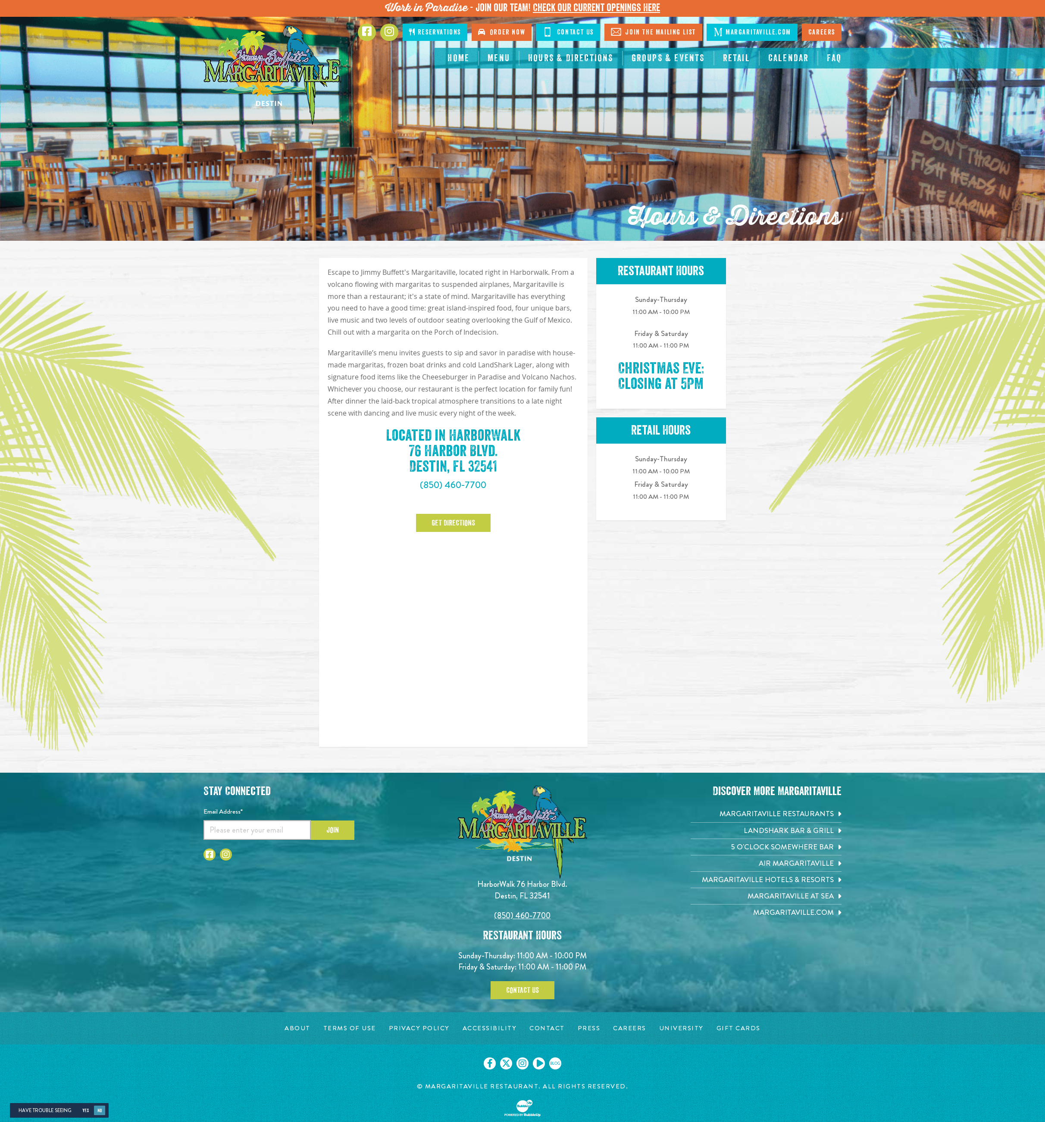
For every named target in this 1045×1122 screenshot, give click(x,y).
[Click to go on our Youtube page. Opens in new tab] (539, 1063)
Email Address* (223, 811)
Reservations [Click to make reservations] (435, 32)
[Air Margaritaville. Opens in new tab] (766, 863)
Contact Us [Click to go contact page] (568, 32)
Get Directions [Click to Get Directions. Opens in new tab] (453, 523)
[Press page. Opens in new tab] (589, 1028)
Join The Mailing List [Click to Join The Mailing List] (653, 32)
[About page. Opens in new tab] (297, 1028)
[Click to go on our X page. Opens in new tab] (506, 1063)
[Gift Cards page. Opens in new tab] (738, 1028)
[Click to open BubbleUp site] (522, 1108)
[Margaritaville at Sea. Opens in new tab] (766, 896)
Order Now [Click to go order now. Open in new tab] (501, 32)
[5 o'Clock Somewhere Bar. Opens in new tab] (766, 847)
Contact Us (522, 990)
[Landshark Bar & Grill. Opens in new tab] (766, 831)
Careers (821, 32)
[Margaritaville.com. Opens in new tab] (766, 912)
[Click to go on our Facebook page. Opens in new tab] (490, 1063)
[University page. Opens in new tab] (681, 1028)
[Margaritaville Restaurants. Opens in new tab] (766, 814)
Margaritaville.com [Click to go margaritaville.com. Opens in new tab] (752, 32)
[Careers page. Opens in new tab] (630, 1028)
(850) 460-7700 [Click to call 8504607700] (453, 484)
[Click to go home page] (272, 75)
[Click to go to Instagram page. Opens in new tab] (389, 32)
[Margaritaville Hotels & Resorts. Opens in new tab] (766, 880)
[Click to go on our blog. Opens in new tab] (555, 1063)
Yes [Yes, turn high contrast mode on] (85, 1110)
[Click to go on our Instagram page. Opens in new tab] (522, 1063)
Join (332, 830)
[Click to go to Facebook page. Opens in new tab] (367, 32)
